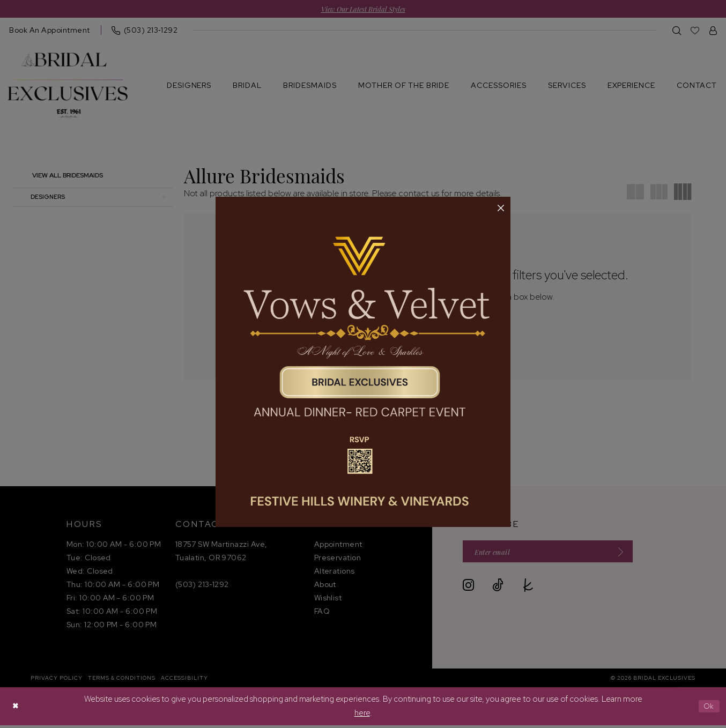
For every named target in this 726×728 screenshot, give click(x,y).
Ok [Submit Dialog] (708, 708)
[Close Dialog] (16, 709)
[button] (501, 208)
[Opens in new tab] (363, 362)
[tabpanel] (363, 362)
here (362, 715)
